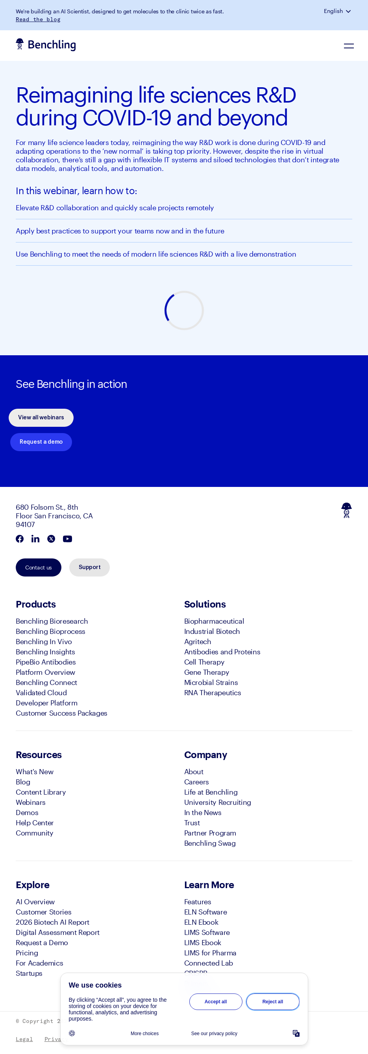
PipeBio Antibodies (46, 661)
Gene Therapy (206, 672)
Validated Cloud (41, 692)
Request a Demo (42, 942)
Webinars (31, 802)
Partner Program (210, 832)
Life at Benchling (211, 792)
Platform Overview (45, 672)
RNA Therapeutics (212, 692)
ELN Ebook (201, 922)
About (193, 771)
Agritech (197, 641)
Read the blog (38, 19)
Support (89, 567)
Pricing (27, 952)
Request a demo (41, 442)
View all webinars (41, 417)
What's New (34, 771)
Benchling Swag (210, 843)
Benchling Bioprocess (50, 631)
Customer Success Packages (61, 713)
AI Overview (35, 901)
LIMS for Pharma (210, 952)
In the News (203, 812)
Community (35, 832)
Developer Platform (47, 702)
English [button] (333, 11)
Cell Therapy (204, 661)
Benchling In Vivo (44, 641)
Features (197, 901)
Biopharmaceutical (214, 621)
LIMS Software (207, 932)
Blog (23, 781)
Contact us (38, 567)
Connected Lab (208, 963)
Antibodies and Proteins (222, 651)
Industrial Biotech (212, 631)
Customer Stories (43, 911)
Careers (196, 781)
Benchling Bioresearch (52, 621)
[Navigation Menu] (349, 45)
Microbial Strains (211, 682)
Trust (192, 822)
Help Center (35, 822)
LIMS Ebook (202, 942)
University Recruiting (217, 802)
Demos (27, 812)
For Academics (39, 963)
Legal (24, 1039)
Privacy (56, 1039)
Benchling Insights (45, 651)
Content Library (41, 792)
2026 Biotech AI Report (52, 922)
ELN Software (205, 911)
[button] (349, 11)
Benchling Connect (46, 682)
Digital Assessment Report (58, 932)
